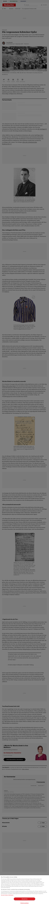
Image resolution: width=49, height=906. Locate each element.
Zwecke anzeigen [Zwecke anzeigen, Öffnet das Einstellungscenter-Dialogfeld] (24, 903)
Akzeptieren (24, 898)
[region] (24, 890)
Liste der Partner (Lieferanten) (7, 895)
